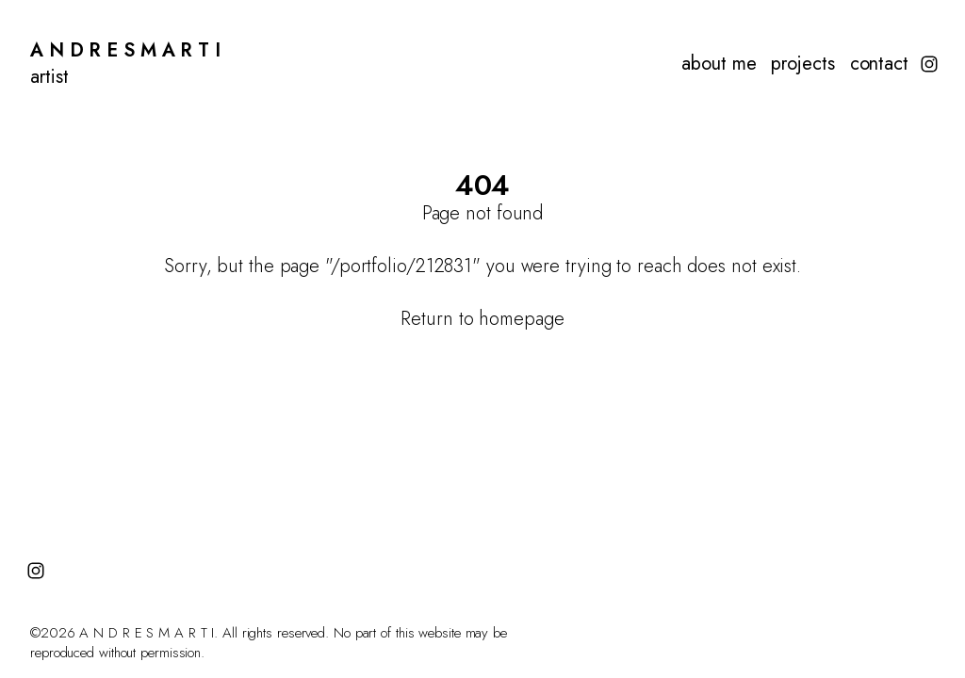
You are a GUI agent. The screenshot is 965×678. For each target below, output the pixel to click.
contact (879, 64)
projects (802, 64)
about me (718, 64)
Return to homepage (482, 318)
